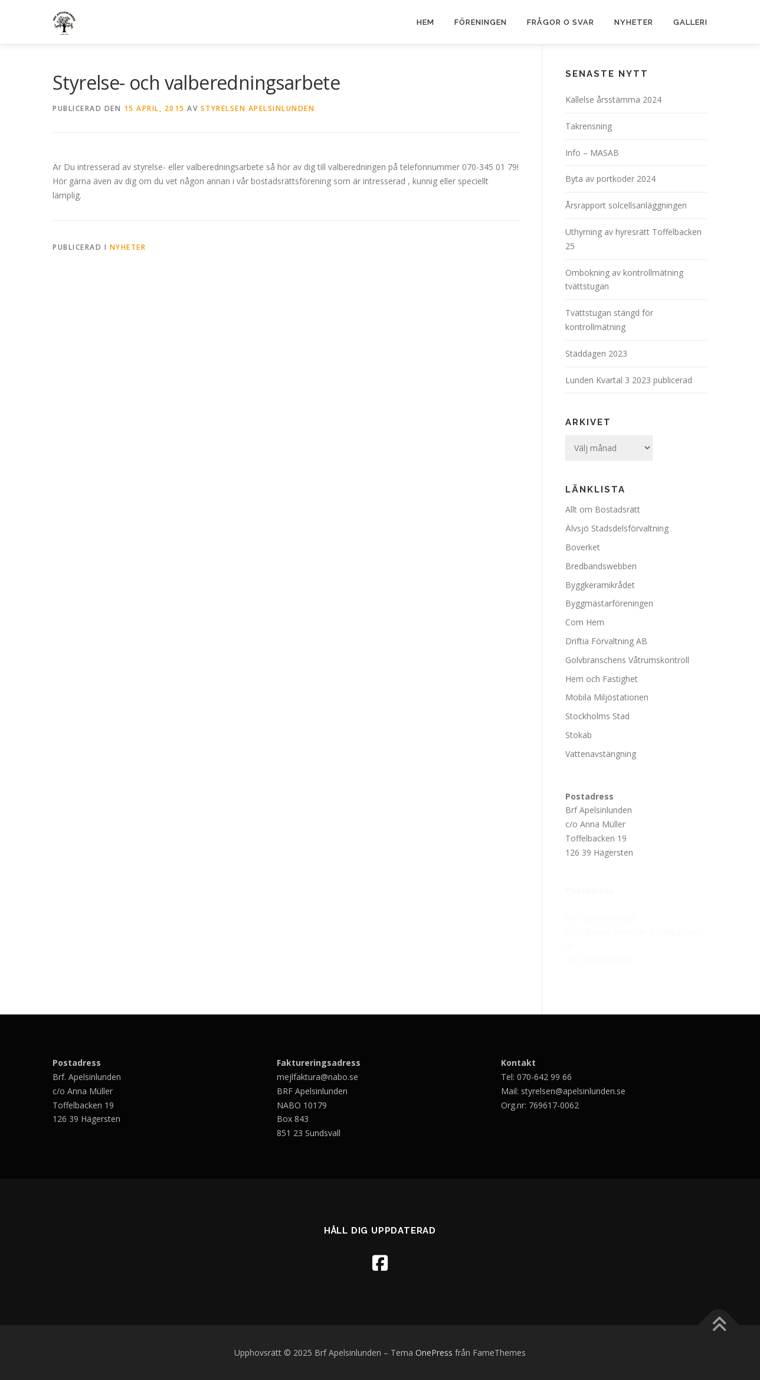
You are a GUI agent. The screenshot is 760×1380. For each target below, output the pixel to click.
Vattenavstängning (600, 753)
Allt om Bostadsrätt (602, 509)
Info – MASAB (592, 152)
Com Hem (584, 622)
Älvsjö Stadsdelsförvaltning (617, 528)
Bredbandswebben (601, 566)
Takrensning (588, 126)
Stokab (578, 734)
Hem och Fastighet (601, 678)
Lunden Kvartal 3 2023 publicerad (628, 380)
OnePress (434, 1352)
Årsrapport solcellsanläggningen (626, 205)
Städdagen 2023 (597, 353)
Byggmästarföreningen (609, 603)
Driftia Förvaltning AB (606, 641)
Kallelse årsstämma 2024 (613, 99)
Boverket (582, 547)
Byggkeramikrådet (600, 585)
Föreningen (480, 22)
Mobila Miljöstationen (606, 697)
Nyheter (633, 22)
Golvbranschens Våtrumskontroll (627, 659)
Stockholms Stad (597, 716)
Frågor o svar (560, 22)
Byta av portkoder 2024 (610, 178)
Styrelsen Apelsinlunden (258, 108)
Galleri (690, 22)
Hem (425, 22)
